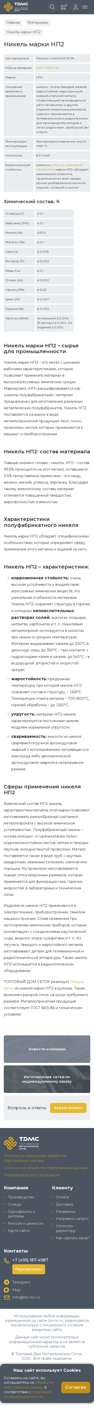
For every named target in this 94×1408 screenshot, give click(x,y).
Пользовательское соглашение (32, 1175)
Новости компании (47, 1049)
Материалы (38, 22)
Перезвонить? (29, 1269)
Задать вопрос (68, 1107)
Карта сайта (18, 1230)
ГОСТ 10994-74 (47, 68)
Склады (14, 1204)
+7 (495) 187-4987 (30, 1260)
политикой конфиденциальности (28, 1394)
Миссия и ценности (25, 1223)
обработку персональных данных (29, 1384)
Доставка (64, 1204)
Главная (13, 22)
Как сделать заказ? (73, 1238)
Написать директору (65, 1228)
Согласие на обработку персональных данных (45, 1168)
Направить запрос (72, 1218)
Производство (21, 1197)
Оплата (62, 1197)
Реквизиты (65, 1211)
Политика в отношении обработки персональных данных (35, 1158)
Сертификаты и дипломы (21, 1214)
